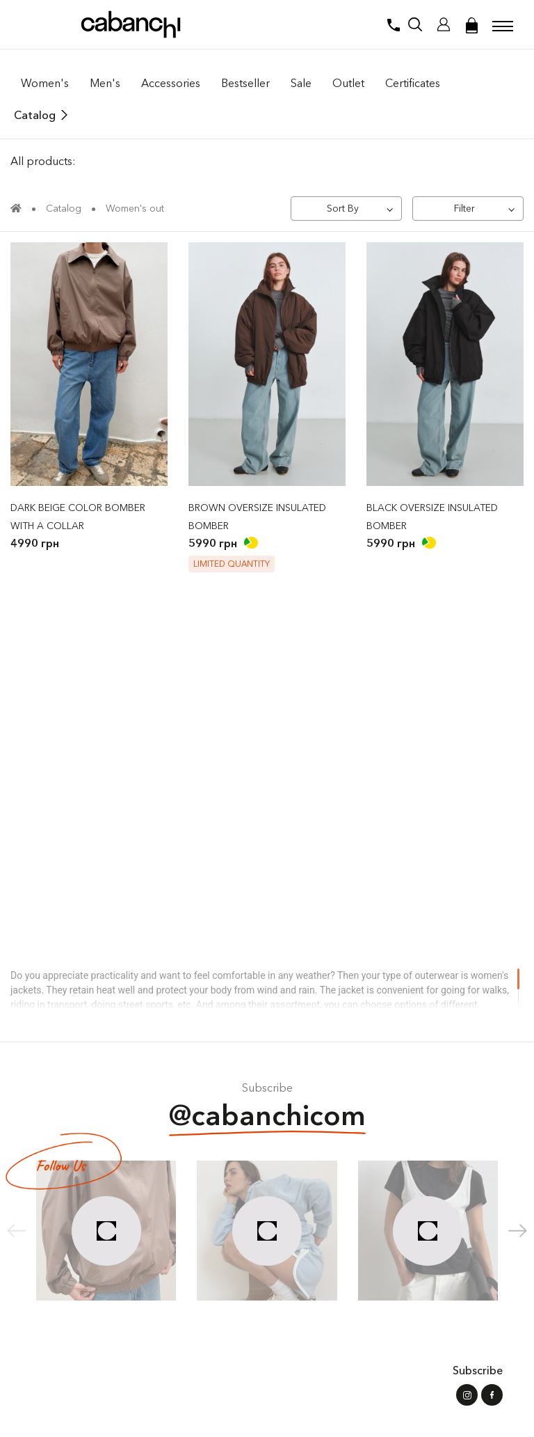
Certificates (412, 83)
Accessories (170, 83)
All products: (43, 161)
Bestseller (245, 83)
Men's (105, 83)
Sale (301, 83)
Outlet (348, 83)
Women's (45, 83)
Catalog (35, 115)
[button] (517, 1231)
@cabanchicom (267, 1117)
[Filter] (468, 208)
